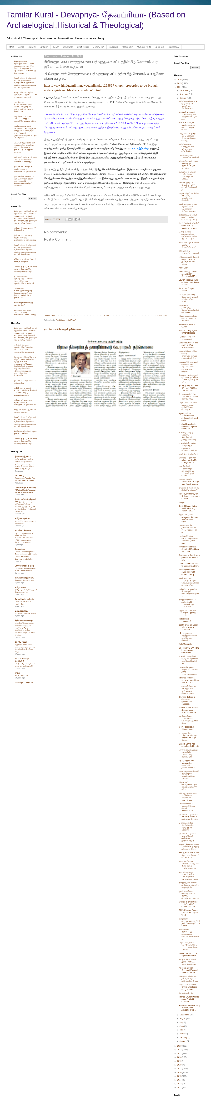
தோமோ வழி (21, 642)
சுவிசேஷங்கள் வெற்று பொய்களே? (23, 304)
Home (11, 47)
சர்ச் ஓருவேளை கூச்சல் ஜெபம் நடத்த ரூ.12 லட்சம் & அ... (189, 855)
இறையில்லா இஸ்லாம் (25, 578)
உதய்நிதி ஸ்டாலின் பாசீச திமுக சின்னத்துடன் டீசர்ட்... (187, 175)
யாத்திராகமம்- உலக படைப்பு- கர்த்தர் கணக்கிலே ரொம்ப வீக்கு (25, 118)
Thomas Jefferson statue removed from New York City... (189, 680)
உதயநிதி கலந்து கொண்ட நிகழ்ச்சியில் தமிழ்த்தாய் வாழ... (188, 436)
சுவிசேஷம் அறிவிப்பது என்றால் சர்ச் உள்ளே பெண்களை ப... (189, 934)
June (182, 1026)
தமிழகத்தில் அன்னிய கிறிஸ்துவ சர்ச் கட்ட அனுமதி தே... (189, 885)
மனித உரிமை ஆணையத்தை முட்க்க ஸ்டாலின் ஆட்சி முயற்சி (188, 235)
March (183, 1034)
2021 (179, 1053)
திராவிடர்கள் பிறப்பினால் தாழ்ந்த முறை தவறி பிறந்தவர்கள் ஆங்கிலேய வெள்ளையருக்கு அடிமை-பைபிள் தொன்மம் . (25, 83)
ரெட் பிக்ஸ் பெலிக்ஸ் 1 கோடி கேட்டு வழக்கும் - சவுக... (189, 225)
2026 (179, 80)
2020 (179, 1057)
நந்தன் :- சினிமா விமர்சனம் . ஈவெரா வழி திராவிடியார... (189, 481)
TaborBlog (19, 475)
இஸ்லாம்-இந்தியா (23, 456)
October (183, 98)
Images (182, 502)
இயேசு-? (44, 47)
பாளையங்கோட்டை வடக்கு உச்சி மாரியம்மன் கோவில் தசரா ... (188, 689)
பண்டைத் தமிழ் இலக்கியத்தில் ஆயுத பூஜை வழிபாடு (186, 826)
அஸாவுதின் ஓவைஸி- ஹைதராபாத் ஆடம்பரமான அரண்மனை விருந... (188, 367)
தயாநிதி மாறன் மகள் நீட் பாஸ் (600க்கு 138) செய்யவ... (188, 388)
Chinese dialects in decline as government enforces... (187, 700)
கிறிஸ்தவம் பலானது (24, 620)
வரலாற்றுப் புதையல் (24, 682)
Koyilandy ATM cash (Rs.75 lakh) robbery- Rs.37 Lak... (189, 549)
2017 (179, 1068)
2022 (179, 1050)
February (184, 1037)
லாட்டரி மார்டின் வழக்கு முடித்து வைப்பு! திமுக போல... (187, 126)
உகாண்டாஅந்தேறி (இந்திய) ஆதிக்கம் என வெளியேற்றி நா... (188, 659)
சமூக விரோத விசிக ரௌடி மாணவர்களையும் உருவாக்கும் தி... (188, 354)
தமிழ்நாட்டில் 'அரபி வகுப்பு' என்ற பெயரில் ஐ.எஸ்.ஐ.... (189, 217)
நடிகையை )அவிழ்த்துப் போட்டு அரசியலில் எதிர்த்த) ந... (189, 308)
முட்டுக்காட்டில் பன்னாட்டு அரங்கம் (189, 156)
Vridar (17, 673)
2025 (179, 83)
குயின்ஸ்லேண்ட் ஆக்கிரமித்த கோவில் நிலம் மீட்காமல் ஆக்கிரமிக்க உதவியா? (24, 279)
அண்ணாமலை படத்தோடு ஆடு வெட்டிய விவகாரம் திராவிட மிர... (189, 581)
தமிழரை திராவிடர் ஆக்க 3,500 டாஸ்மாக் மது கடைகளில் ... (187, 603)
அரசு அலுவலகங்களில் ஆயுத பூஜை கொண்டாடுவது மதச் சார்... (189, 774)
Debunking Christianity (25, 487)
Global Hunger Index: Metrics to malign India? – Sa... (188, 508)
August (183, 1018)
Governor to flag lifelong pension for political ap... (189, 557)
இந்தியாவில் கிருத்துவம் (25, 499)
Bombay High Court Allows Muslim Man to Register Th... (188, 460)
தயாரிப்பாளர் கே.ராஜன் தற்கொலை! (62, 329)
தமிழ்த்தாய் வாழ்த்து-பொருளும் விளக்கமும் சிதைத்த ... (189, 592)
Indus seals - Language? (185, 620)
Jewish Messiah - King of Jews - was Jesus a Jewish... (189, 282)
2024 (179, 87)
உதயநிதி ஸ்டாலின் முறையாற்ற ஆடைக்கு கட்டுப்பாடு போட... (189, 446)
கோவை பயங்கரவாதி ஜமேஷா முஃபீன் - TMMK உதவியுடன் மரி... (188, 378)
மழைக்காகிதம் (21, 611)
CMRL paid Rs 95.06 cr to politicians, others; (189, 564)
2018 (179, 1065)
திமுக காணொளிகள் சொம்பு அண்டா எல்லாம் (188, 318)
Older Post (162, 316)
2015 (179, 1076)
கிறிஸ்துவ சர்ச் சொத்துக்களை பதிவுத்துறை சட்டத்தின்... (186, 147)
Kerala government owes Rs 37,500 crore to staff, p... (187, 572)
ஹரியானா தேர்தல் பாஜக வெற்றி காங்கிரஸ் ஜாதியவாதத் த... (187, 837)
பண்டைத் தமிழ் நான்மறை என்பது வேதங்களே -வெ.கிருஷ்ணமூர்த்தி (25, 159)
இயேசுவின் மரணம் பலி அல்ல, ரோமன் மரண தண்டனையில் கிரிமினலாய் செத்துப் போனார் (24, 181)
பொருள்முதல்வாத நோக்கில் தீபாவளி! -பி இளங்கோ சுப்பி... (188, 298)
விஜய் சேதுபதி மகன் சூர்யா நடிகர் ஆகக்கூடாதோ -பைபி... (188, 164)
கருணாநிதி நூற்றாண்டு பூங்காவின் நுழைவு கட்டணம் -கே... (189, 846)
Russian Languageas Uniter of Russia (188, 331)
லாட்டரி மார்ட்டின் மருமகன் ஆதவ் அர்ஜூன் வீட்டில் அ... (188, 115)
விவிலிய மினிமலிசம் (188, 454)
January (183, 1041)
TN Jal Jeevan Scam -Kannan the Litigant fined (188, 912)
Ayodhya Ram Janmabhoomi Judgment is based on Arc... (188, 416)
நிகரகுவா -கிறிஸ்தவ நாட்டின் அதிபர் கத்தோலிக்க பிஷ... (188, 978)
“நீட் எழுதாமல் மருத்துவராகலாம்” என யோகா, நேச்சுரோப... (188, 636)
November (184, 94)
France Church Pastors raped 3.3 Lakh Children (189, 999)
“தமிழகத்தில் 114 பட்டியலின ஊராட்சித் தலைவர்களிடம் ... (188, 764)
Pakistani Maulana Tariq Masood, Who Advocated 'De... (189, 1007)
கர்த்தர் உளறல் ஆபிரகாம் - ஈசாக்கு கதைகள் (25, 260)
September (185, 1015)
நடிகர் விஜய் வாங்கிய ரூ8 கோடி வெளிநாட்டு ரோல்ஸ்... (189, 196)
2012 (179, 1087)
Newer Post (50, 316)
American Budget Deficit (186, 289)
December (184, 90)
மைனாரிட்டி (173, 47)
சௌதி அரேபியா (186, 993)
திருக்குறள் (68, 47)
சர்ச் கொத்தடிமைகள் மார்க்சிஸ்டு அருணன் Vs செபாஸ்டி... (188, 796)
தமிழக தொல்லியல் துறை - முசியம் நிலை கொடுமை (187, 961)
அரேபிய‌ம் (113, 47)
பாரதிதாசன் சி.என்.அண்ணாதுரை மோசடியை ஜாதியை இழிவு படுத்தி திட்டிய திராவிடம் (23, 107)
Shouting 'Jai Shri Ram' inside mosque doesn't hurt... (189, 650)
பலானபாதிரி (99, 47)
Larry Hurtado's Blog (24, 566)
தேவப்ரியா (20, 549)
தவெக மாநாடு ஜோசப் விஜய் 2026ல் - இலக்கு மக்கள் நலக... (189, 260)
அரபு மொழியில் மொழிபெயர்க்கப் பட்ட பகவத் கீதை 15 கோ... (188, 946)
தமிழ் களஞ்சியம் (22, 518)
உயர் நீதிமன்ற (140, 148)
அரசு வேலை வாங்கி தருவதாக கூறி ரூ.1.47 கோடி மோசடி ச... (188, 406)
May (182, 1030)
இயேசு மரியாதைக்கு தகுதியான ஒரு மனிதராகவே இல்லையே (25, 169)
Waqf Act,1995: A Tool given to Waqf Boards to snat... (188, 345)
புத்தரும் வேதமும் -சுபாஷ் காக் (187, 338)
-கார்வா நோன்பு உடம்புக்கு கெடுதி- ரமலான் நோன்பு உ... (188, 539)
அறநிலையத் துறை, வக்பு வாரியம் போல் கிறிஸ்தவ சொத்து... (187, 137)
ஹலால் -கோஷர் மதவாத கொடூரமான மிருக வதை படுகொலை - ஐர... (189, 864)
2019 (179, 1061)
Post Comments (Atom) (66, 320)
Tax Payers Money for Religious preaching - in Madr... (189, 496)
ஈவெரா (56, 47)
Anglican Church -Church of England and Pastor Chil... (188, 970)
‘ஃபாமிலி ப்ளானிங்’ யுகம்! (25, 613)
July (182, 1022)
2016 (179, 1072)
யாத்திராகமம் (83, 47)
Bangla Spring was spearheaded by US (189, 745)
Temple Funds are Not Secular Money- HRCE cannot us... (188, 710)
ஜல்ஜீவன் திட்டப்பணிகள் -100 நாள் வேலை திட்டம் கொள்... (189, 922)
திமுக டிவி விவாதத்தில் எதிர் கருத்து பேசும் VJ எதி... (188, 785)
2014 (179, 1080)
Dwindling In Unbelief (24, 599)
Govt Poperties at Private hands (186, 728)
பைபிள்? (32, 47)
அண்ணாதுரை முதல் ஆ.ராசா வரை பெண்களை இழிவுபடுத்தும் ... (188, 207)
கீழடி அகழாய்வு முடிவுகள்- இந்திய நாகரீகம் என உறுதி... (188, 518)
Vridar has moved (22, 675)
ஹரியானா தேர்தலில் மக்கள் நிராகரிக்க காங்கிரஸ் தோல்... (188, 816)
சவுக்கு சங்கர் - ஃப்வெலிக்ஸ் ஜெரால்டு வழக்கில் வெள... (188, 719)
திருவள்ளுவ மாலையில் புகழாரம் (189, 252)
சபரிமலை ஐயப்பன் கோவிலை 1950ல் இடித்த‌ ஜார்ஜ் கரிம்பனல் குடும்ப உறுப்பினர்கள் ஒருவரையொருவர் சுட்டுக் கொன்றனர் (25, 132)
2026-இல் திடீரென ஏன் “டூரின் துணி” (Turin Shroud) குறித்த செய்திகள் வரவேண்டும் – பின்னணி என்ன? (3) (25, 506)
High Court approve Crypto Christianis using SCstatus (188, 987)
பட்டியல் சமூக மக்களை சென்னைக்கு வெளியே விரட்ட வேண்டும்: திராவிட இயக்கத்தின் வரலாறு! (24, 147)
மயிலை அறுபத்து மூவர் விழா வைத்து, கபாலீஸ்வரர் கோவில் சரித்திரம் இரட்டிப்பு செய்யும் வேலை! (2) (24, 537)
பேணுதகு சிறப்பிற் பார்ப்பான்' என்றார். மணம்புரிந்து (189, 396)
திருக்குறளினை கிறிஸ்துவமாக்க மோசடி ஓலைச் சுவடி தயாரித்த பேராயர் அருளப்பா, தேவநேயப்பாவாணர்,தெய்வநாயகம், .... (25, 67)
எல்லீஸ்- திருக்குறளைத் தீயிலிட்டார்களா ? (189, 489)
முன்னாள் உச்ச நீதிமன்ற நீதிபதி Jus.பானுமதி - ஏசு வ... (188, 528)
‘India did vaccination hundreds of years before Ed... (188, 426)
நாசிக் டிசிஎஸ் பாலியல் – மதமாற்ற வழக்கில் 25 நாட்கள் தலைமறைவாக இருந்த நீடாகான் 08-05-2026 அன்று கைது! (25, 463)
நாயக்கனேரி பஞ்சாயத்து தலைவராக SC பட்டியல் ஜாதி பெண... (186, 471)
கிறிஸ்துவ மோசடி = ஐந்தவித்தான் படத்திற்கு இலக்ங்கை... (188, 104)
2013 (179, 1084)
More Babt (183, 268)
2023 (179, 1046)
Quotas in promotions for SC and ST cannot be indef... (188, 904)
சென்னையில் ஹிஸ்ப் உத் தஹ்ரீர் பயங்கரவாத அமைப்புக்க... (188, 753)
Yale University (185, 644)
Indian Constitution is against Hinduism (188, 954)
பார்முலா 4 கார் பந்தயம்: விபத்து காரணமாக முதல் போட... (187, 736)
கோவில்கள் (127, 47)
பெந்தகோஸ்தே (144, 47)
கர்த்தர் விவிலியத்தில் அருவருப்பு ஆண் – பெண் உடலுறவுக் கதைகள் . (25, 94)
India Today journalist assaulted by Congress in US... (188, 273)
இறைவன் (160, 47)
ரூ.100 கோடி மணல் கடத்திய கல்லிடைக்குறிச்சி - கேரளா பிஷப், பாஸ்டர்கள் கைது (25, 391)
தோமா (21, 47)
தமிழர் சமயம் (21, 587)
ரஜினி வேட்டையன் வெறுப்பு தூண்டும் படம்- (188, 612)
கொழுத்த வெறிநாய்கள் (24, 580)
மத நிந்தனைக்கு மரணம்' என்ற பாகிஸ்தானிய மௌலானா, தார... (188, 875)
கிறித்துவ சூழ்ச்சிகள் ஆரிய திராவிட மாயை (25, 432)
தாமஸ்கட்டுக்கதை (23, 530)
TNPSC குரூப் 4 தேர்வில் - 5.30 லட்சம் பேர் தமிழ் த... (188, 186)
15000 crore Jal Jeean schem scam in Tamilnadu (188, 627)
